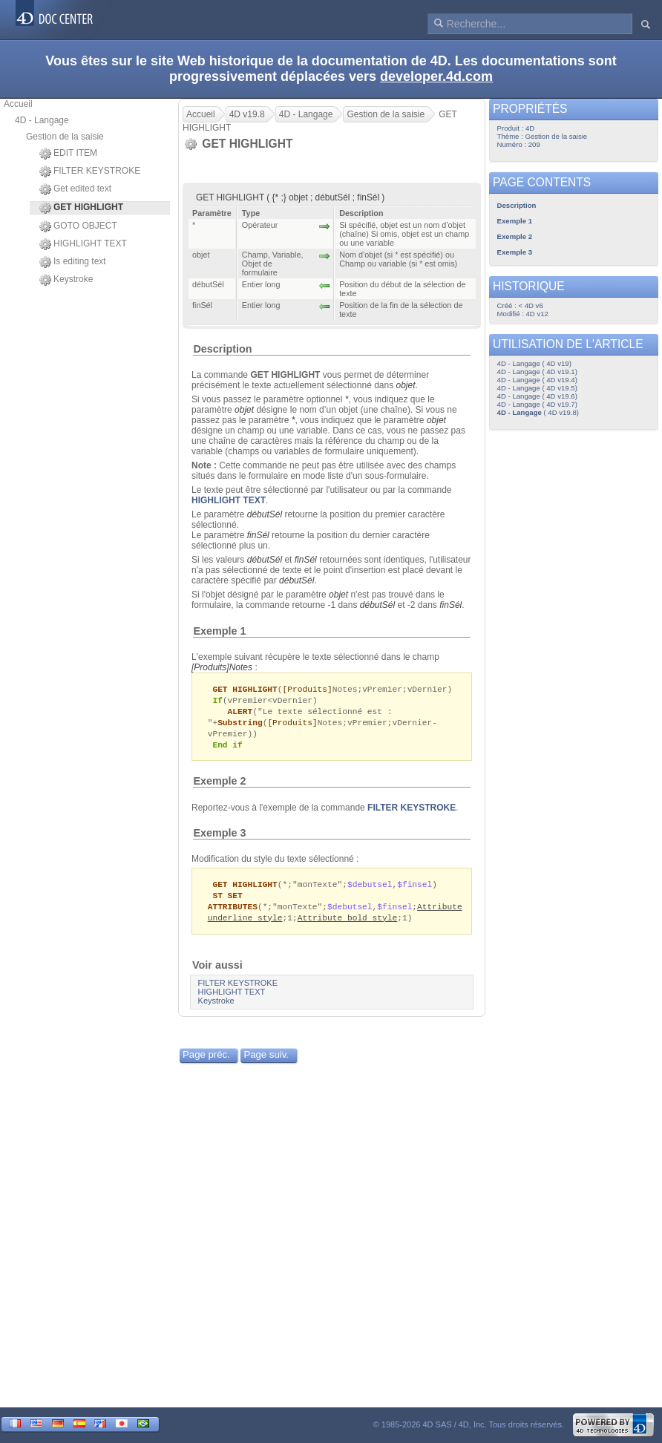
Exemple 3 (219, 837)
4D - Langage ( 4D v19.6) (537, 396)
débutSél (264, 514)
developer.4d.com (436, 76)
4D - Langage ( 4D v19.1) (537, 371)
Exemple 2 (219, 785)
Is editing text (72, 262)
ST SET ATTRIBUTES (233, 906)
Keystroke (66, 280)
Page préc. (206, 1061)
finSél (258, 535)
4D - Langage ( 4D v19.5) (537, 388)
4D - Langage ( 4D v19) (534, 363)
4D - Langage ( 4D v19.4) (537, 380)
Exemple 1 (219, 631)
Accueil (18, 104)
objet (406, 385)
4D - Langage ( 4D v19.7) (537, 404)
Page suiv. (266, 1061)
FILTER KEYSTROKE (89, 171)
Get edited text (75, 189)
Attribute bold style (347, 924)
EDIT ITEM (68, 154)
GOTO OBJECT (78, 226)
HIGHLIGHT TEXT (83, 244)
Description (222, 349)
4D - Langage (42, 120)
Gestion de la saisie (65, 136)
